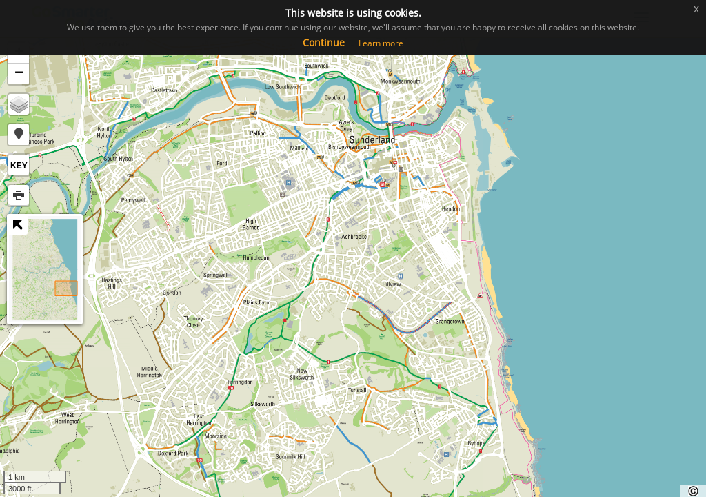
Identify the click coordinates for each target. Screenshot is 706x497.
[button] (18, 134)
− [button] (18, 74)
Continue (324, 42)
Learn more (381, 43)
